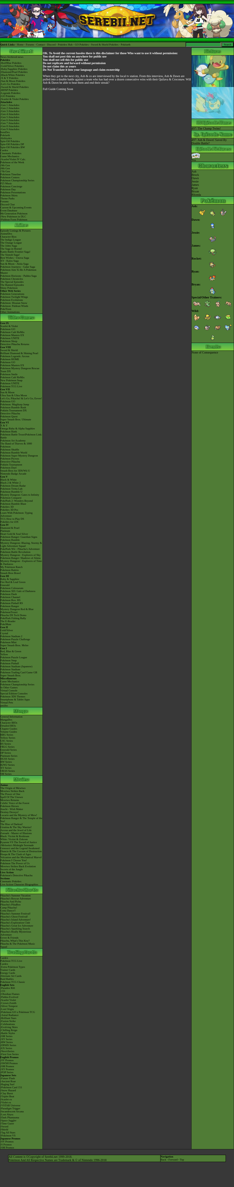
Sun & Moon (7, 392)
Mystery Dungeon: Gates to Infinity (19, 494)
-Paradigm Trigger (10, 1108)
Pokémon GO (7, 329)
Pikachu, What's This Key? (15, 940)
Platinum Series (8, 755)
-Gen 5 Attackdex (9, 117)
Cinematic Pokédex (10, 153)
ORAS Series (7, 770)
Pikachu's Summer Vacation (15, 895)
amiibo (4, 705)
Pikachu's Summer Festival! (15, 913)
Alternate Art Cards (10, 975)
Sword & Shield (9, 350)
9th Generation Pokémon (13, 213)
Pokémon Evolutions (11, 299)
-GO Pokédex (7, 96)
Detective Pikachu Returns (14, 344)
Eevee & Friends (9, 937)
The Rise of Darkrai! (11, 824)
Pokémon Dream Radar (13, 485)
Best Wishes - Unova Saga (14, 257)
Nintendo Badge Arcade (13, 473)
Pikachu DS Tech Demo (13, 615)
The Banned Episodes (12, 284)
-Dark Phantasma (9, 1117)
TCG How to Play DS (12, 518)
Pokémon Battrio (9, 570)
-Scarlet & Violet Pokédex (14, 99)
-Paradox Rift (7, 987)
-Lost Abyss (6, 1114)
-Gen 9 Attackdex (9, 129)
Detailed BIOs (8, 725)
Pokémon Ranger (9, 606)
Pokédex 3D (7, 506)
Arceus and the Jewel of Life (16, 830)
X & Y (4, 425)
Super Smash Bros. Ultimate (15, 419)
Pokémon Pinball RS (11, 603)
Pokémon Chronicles (11, 278)
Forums (30, 44)
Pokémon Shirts (8, 195)
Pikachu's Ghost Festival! (14, 916)
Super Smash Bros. (10, 675)
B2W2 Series (7, 764)
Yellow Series (7, 737)
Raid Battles (7, 978)
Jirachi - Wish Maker (11, 809)
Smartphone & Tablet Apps (15, 699)
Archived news (15, 56)
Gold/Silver (6, 630)
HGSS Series (7, 758)
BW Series (6, 761)
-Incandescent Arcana (12, 1111)
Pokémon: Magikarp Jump (14, 404)
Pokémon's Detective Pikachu (16, 875)
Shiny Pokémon (8, 287)
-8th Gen (5, 168)
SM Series (5, 773)
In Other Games (8, 687)
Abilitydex (6, 138)
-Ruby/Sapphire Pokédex (13, 68)
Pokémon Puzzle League (13, 657)
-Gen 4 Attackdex (9, 114)
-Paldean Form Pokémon (13, 219)
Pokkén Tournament (11, 464)
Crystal (4, 633)
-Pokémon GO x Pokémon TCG (17, 1012)
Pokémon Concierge (11, 186)
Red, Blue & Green (10, 651)
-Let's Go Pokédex (10, 84)
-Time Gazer (7, 1123)
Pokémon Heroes (9, 806)
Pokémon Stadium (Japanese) (16, 666)
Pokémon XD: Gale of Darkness (17, 591)
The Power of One (10, 794)
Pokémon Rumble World (13, 452)
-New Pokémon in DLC (13, 216)
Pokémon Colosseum (11, 588)
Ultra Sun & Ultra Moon (13, 395)
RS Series (5, 743)
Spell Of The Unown (11, 797)
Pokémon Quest (8, 416)
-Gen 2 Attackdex (9, 108)
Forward (173, 1159)
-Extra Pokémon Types (12, 966)
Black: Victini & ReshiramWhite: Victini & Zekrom (14, 838)
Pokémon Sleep (8, 341)
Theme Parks (7, 198)
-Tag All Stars (7, 1132)
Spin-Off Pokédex (10, 141)
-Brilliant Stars (8, 1018)
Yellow (4, 654)
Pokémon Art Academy (13, 440)
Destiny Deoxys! (9, 812)
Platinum (5, 530)
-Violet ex (5, 1102)
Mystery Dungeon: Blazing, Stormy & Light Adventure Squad (21, 544)
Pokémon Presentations (13, 192)
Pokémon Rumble (10, 539)
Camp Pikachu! (8, 907)
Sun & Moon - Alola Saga (14, 263)
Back (163, 1159)
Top (182, 1159)
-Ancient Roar (8, 1081)
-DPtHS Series (8, 1045)
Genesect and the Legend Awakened (19, 848)
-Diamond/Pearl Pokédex (14, 71)
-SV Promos (7, 1060)
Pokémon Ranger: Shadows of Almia (20, 557)
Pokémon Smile (8, 374)
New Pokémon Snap (11, 380)
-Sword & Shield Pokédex (14, 87)
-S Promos (6, 1144)
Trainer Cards (7, 969)
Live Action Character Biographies (19, 884)
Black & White (8, 479)
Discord (51, 44)
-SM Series (6, 1036)
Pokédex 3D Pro (9, 509)
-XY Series (6, 1039)
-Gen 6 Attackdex (9, 120)
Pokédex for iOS (9, 521)
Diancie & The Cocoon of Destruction (21, 851)
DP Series (5, 752)
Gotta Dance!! (8, 910)
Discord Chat (7, 204)
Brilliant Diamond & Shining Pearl (19, 353)
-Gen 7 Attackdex (9, 123)
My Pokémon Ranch (11, 567)
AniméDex (6, 233)
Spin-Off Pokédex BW (12, 147)
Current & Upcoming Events (16, 207)
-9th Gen (5, 165)
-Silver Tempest (8, 1006)
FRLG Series (7, 746)
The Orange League (11, 242)
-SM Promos (7, 1066)
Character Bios (8, 236)
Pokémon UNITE (9, 338)
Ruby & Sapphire (9, 579)
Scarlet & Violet (9, 326)
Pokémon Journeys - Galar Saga (17, 266)
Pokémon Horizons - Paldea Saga (18, 275)
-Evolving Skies (9, 1027)
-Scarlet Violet (8, 1000)
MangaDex (6, 719)
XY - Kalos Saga (9, 260)
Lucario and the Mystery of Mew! (18, 815)
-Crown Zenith (8, 1003)
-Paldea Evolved (9, 997)
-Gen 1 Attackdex (9, 105)
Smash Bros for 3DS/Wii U (15, 470)
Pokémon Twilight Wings (14, 296)
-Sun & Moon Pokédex (12, 81)
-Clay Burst (6, 1093)
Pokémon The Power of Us (15, 863)
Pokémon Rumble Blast (13, 503)
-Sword (4, 1126)
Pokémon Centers (10, 177)
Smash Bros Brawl (10, 573)
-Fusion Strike (8, 1021)
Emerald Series (8, 749)
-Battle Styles (7, 1033)
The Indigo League (10, 239)
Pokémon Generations (12, 293)
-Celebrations (7, 1024)
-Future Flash (7, 1078)
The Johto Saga (8, 245)
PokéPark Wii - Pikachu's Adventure (20, 548)
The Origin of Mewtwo (13, 788)
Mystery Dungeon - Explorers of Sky (20, 554)
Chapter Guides (8, 728)
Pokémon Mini (8, 642)
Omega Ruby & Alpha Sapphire (17, 428)
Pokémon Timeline (10, 174)
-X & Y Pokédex (9, 77)
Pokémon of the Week (12, 162)
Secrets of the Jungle (11, 869)
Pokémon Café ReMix (12, 332)
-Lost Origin (7, 1009)
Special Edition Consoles (14, 693)
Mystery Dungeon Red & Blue (17, 609)
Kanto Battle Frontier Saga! (15, 251)
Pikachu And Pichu (10, 901)
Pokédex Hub (65, 44)
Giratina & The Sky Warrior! (16, 827)
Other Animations (10, 311)
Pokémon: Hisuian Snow (13, 302)
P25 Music (6, 183)
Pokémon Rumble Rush (13, 407)
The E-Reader (7, 621)
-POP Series (6, 1072)
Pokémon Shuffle (9, 449)
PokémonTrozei (8, 612)
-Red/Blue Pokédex (10, 62)
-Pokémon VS (8, 1135)
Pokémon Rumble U (11, 491)
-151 (2, 990)
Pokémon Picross (9, 458)
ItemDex (5, 132)
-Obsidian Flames (10, 993)
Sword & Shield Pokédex (104, 44)
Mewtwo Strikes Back (12, 791)
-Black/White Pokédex (12, 74)
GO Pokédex (82, 44)
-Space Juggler (8, 1120)
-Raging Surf (7, 1084)
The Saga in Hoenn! (11, 248)
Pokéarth (125, 44)
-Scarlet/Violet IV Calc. (13, 159)
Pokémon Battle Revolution (15, 551)
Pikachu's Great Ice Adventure (16, 925)
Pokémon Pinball (9, 663)
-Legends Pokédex (10, 93)
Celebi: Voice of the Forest (14, 803)
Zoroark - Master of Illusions (16, 833)
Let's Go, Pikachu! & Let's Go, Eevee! (21, 398)
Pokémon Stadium (10, 669)
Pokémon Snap (8, 660)
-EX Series (6, 1048)
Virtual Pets (6, 702)
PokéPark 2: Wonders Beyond (16, 500)
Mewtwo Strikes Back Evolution (18, 866)
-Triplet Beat (7, 1096)
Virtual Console (8, 690)
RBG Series (6, 734)
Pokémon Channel (10, 597)
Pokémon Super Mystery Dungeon (19, 455)
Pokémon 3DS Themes (12, 696)
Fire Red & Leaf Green (12, 582)
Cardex (4, 150)
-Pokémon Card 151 (11, 1087)
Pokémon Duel (8, 467)
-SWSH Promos (9, 1063)
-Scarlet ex (6, 1099)
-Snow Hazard (8, 1090)
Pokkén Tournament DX (13, 410)
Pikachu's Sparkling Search (15, 928)
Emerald (5, 585)
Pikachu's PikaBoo (10, 904)
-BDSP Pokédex (9, 90)
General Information (11, 716)
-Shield (4, 1129)
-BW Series (6, 1042)
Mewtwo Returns (9, 800)
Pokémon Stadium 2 (11, 636)
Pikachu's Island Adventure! (15, 919)
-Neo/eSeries (7, 1051)
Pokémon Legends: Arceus (14, 356)
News (3, 56)
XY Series (5, 767)
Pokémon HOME (9, 359)
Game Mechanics (9, 156)
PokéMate (5, 624)
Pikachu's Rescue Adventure (15, 898)
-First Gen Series (9, 1054)
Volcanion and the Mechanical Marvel (21, 857)
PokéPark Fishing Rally (13, 618)
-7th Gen (5, 171)
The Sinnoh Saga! (10, 254)
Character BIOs (8, 722)
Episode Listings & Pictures (15, 230)
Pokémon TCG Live (11, 386)
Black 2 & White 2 (10, 482)
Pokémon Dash (8, 594)
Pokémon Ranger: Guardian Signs (18, 536)
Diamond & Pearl (10, 527)
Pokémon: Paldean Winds (14, 305)
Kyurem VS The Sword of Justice (18, 842)
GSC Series (6, 740)
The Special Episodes (11, 281)
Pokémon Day (8, 189)
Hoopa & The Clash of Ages (15, 854)
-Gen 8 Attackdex (9, 126)
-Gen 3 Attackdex (9, 111)
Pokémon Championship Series (17, 180)
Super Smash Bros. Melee (14, 645)
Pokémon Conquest (10, 497)
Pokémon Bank (8, 431)
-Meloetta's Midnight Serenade (17, 845)
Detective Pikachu (10, 413)
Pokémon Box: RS (10, 600)
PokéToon (5, 308)
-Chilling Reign (8, 1030)
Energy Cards (7, 972)
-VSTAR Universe (10, 1105)
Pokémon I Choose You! (13, 860)
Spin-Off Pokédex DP (12, 144)
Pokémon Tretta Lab (11, 488)
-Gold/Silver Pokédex (12, 65)
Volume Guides (8, 731)
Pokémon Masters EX (12, 335)
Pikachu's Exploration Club (15, 922)
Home (20, 44)
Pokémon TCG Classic (12, 981)
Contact (40, 44)
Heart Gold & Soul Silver (14, 533)
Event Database (8, 210)
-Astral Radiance (9, 1015)
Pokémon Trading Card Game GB (18, 672)
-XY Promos (7, 1069)
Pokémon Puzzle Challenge (15, 639)
